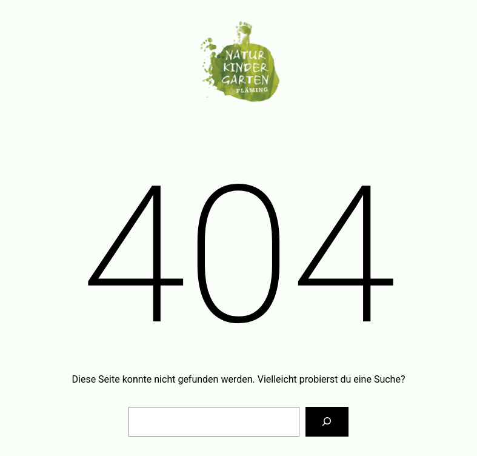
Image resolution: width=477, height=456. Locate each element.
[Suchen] (327, 422)
